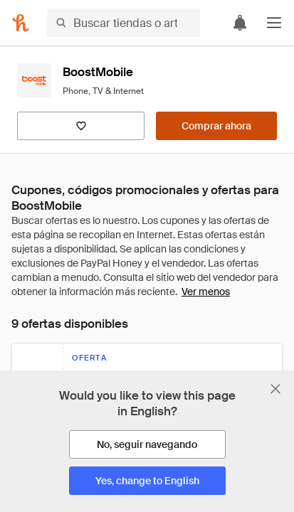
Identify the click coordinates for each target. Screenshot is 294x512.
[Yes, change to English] (147, 480)
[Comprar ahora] (216, 126)
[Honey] (20, 23)
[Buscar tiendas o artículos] (123, 23)
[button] (274, 23)
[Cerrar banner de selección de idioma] (275, 389)
